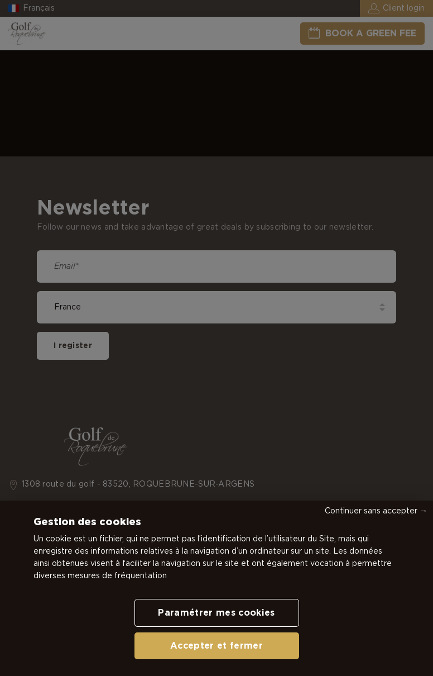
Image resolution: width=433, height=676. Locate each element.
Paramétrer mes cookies (216, 612)
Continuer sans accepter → (376, 511)
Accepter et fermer (216, 645)
